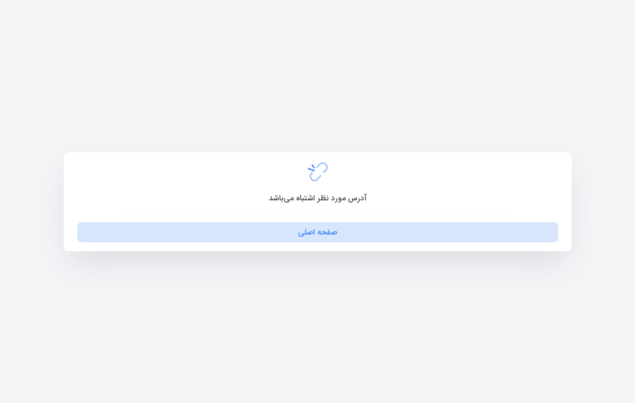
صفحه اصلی (317, 232)
